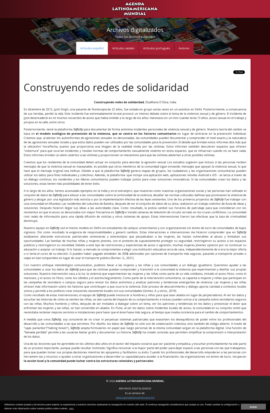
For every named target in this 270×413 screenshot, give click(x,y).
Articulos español (92, 48)
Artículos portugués (156, 48)
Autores (184, 48)
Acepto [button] (253, 406)
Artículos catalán (123, 48)
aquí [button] (71, 408)
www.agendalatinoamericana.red (135, 397)
